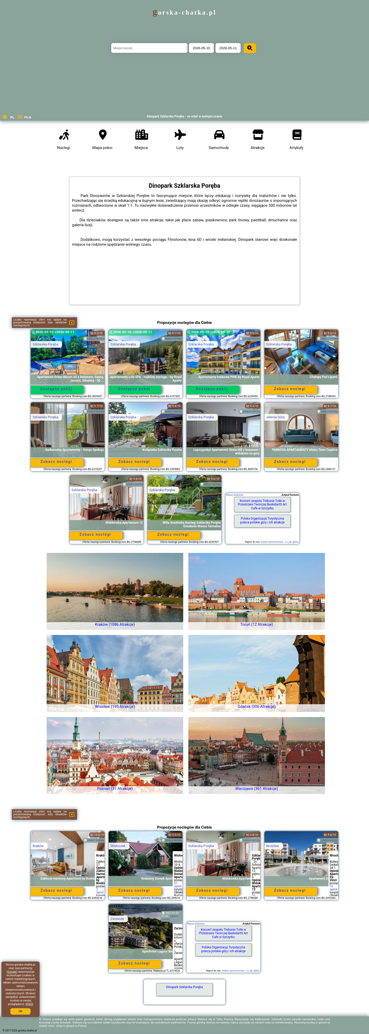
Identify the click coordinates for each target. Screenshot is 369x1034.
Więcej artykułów (234, 495)
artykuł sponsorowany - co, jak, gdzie (279, 542)
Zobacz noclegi (290, 389)
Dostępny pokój (56, 389)
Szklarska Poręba (45, 344)
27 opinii (177, 884)
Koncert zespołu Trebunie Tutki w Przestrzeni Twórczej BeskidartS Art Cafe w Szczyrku (262, 504)
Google (11, 971)
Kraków (38, 846)
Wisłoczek (118, 846)
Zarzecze (117, 919)
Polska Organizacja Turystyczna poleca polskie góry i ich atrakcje (262, 520)
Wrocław (272, 846)
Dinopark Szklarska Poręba (184, 987)
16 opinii (333, 887)
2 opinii (100, 891)
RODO (29, 1004)
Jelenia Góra (275, 417)
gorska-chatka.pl (185, 12)
